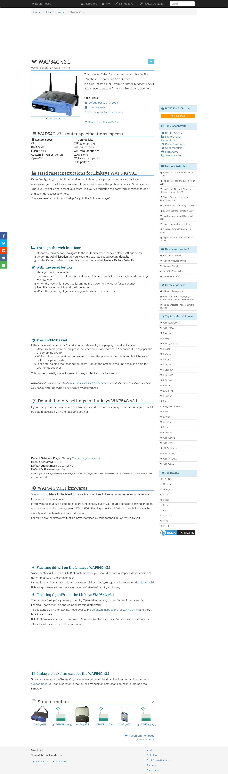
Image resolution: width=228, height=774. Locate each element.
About (149, 750)
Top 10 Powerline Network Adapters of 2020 (174, 198)
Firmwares (169, 151)
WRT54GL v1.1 (168, 458)
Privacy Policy (153, 770)
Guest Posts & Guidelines (158, 760)
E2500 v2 (166, 396)
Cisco (164, 505)
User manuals (171, 147)
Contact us (151, 755)
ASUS (164, 494)
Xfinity (164, 520)
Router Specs (171, 133)
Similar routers (172, 155)
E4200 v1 (166, 422)
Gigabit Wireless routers (173, 261)
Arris (164, 510)
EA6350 (165, 359)
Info (48, 12)
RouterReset (41, 3)
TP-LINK (165, 479)
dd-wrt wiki (147, 582)
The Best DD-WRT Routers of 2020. (175, 231)
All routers (88, 3)
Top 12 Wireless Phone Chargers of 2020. (177, 306)
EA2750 (165, 338)
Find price (178, 116)
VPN (106, 3)
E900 (164, 401)
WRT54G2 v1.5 (168, 448)
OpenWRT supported (172, 271)
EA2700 (165, 411)
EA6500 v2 (166, 391)
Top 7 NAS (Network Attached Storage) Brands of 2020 (176, 190)
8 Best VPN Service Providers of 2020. (177, 174)
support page (39, 683)
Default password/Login (101, 102)
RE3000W (166, 375)
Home (37, 12)
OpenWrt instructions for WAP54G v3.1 (115, 609)
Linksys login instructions (86, 458)
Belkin (164, 500)
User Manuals (94, 107)
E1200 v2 (166, 432)
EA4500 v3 (166, 333)
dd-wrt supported (170, 276)
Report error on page (139, 737)
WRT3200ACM (168, 322)
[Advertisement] (92, 38)
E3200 (164, 427)
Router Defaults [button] (152, 3)
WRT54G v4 (167, 464)
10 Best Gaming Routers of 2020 (177, 210)
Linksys (60, 12)
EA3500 (165, 417)
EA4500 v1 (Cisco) (170, 406)
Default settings (173, 144)
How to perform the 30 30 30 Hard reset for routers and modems (177, 298)
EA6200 (165, 385)
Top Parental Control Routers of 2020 (176, 217)
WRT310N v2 (167, 438)
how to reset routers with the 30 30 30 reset (90, 383)
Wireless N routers (170, 266)
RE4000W (166, 370)
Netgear (165, 484)
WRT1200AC (167, 328)
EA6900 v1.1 (167, 354)
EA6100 (165, 349)
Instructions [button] (125, 3)
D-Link (164, 526)
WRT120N (166, 443)
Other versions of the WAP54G (101, 122)
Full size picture (55, 118)
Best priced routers (170, 255)
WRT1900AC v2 (169, 343)
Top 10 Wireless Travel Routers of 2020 (177, 182)
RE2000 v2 (166, 380)
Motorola (166, 515)
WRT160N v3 (168, 453)
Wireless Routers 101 (171, 291)
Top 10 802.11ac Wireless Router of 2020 (177, 239)
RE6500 (165, 364)
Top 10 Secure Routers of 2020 (176, 224)
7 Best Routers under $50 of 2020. (178, 205)
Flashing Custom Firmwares (103, 112)
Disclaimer (151, 765)
